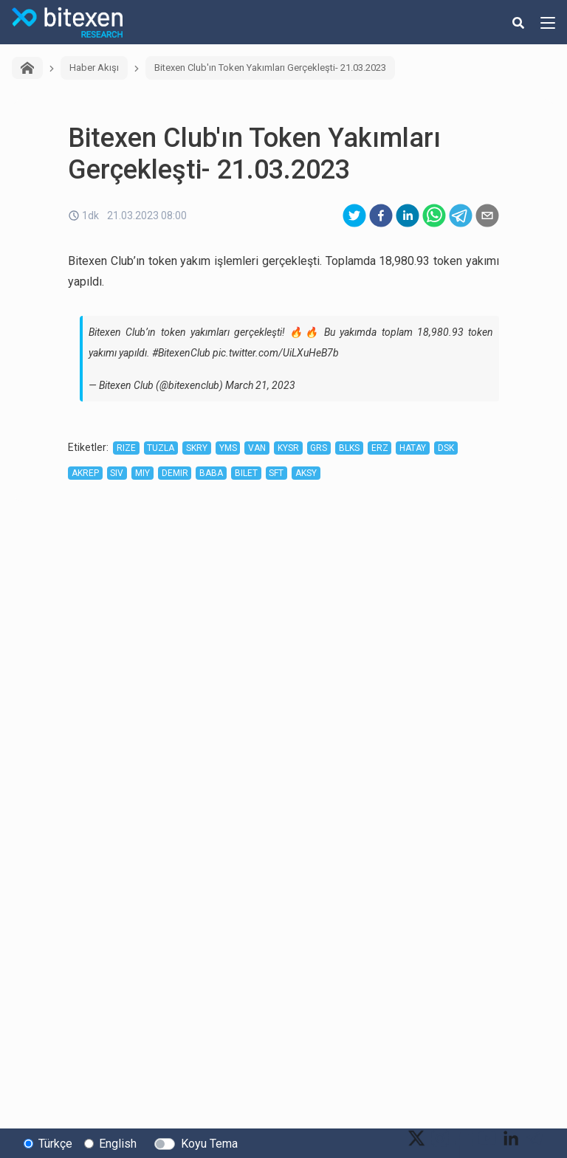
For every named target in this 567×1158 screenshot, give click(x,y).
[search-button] (518, 22)
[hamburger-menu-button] (547, 22)
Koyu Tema (209, 1144)
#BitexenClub (181, 353)
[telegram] (460, 215)
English (118, 1144)
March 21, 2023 (260, 385)
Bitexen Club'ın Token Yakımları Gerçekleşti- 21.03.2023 (270, 67)
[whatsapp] (434, 215)
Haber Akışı (94, 67)
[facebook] (381, 215)
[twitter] (354, 215)
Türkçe (55, 1144)
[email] (487, 215)
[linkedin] (407, 215)
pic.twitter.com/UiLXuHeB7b (276, 353)
